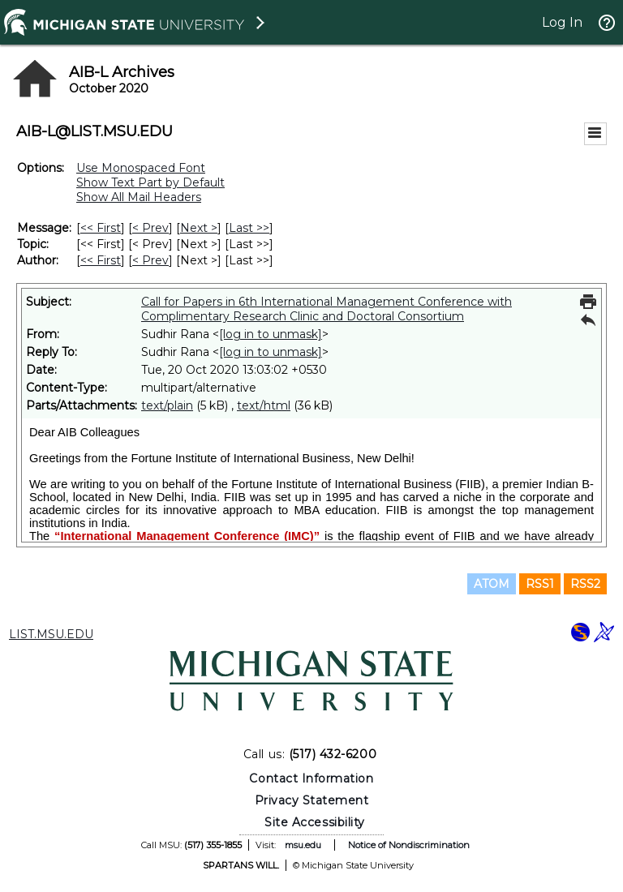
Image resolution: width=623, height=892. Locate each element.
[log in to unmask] (270, 334)
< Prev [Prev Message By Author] (150, 260)
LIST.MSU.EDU (51, 634)
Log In (562, 22)
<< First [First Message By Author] (100, 260)
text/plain (167, 405)
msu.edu (303, 845)
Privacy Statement (312, 800)
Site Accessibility (314, 822)
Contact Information (311, 778)
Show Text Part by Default (150, 182)
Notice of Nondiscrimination (409, 845)
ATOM (491, 584)
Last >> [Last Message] (249, 228)
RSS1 (540, 584)
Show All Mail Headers (138, 197)
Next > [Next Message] (198, 228)
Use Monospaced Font (140, 168)
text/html (263, 405)
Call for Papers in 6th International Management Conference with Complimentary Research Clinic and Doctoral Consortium (326, 309)
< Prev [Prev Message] (150, 228)
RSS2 (585, 584)
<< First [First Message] (100, 228)
